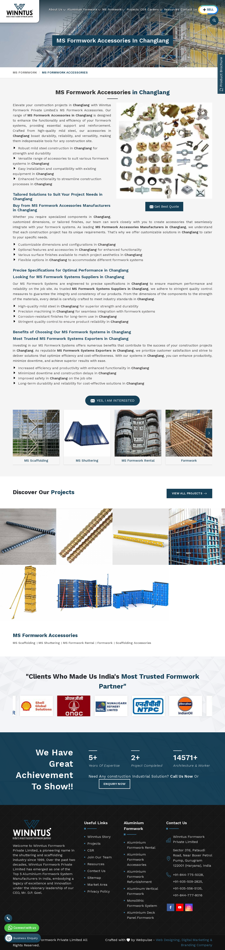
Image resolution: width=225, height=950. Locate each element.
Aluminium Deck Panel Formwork (141, 915)
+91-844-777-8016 (187, 895)
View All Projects (189, 493)
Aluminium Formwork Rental (141, 845)
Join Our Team (99, 857)
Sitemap (94, 878)
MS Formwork (113, 9)
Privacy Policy (98, 891)
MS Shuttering (49, 643)
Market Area (97, 884)
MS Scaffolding (24, 643)
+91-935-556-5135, (187, 888)
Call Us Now (181, 776)
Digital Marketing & (197, 940)
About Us (57, 9)
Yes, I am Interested (112, 400)
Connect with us (21, 928)
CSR (143, 9)
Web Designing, (168, 940)
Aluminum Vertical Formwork (142, 891)
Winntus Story (99, 837)
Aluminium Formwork (84, 9)
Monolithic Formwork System (142, 903)
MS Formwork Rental (78, 643)
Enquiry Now (114, 784)
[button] (209, 433)
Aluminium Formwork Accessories (136, 859)
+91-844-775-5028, (188, 875)
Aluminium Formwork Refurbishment (139, 876)
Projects (133, 9)
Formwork (104, 643)
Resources (171, 9)
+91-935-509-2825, (188, 882)
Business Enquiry (21, 938)
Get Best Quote (164, 206)
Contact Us (189, 9)
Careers (155, 9)
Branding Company (196, 945)
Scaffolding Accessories (133, 643)
